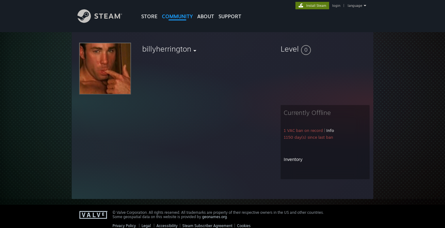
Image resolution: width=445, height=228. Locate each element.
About (205, 16)
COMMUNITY (177, 16)
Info (330, 130)
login (336, 5)
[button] (325, 49)
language (355, 5)
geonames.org (214, 216)
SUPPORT (229, 16)
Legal (146, 225)
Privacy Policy (124, 225)
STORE (149, 16)
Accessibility (167, 225)
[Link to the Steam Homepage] (104, 21)
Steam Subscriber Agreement (207, 225)
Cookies (244, 225)
